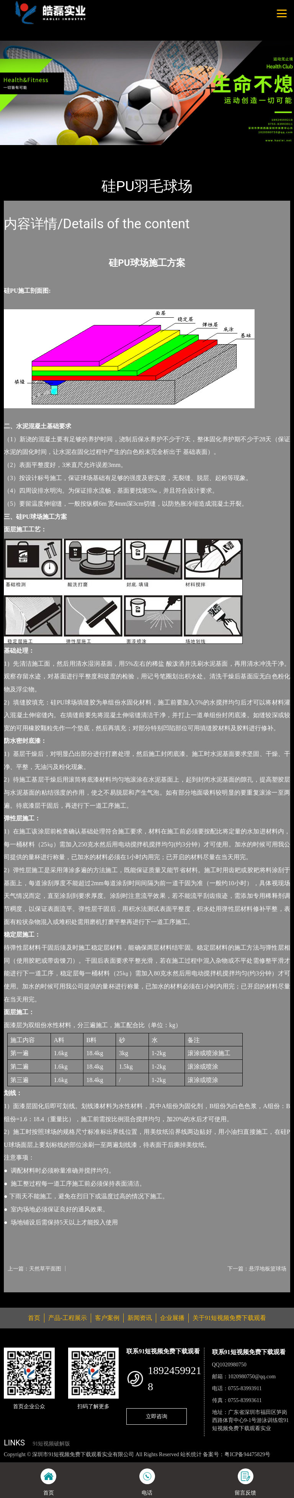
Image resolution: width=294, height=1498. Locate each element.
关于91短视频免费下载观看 (229, 1318)
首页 (17, 150)
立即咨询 (156, 1416)
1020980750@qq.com (252, 1376)
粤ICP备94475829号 (247, 1454)
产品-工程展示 (50, 150)
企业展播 (172, 1318)
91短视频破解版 (51, 1444)
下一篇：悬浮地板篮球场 (256, 1268)
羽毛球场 (88, 150)
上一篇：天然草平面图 (34, 1268)
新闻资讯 (139, 1318)
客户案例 (107, 1318)
